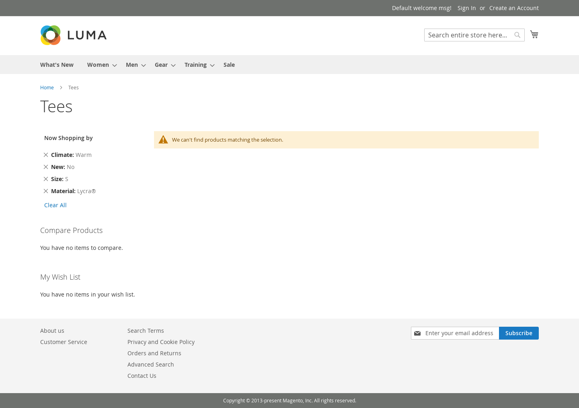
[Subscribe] (519, 333)
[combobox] (474, 35)
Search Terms (145, 330)
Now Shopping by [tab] (68, 138)
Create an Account (514, 8)
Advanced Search (150, 364)
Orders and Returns (154, 353)
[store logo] (74, 35)
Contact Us (141, 375)
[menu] (289, 64)
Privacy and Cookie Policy (161, 342)
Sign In (467, 8)
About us (52, 330)
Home (47, 87)
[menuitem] (56, 64)
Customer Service (63, 342)
